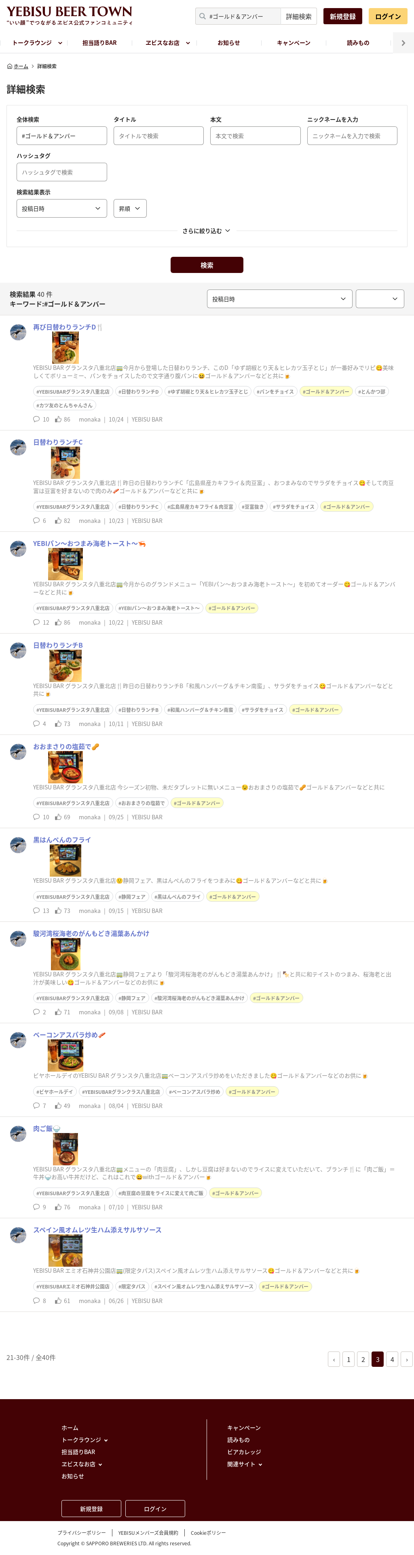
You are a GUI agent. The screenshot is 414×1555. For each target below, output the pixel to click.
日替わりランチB (139, 709)
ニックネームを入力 (332, 119)
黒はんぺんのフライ (179, 896)
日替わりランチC (139, 506)
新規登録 (343, 16)
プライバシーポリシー (81, 1532)
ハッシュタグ (34, 155)
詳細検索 (299, 16)
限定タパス (133, 1286)
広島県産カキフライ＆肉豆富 (201, 506)
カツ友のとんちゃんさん (66, 405)
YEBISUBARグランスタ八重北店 (74, 391)
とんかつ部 (373, 391)
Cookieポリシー (208, 1532)
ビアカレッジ (244, 1452)
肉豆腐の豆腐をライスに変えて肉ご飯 (162, 1193)
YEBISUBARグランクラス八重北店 (122, 1091)
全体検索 (28, 119)
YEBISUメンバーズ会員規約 (148, 1532)
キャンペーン (293, 42)
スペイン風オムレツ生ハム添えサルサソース (205, 1286)
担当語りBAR (99, 42)
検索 (207, 265)
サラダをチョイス (295, 506)
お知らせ (229, 42)
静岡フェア (133, 896)
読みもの (358, 42)
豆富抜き (254, 506)
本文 (216, 119)
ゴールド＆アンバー (327, 391)
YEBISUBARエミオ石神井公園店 (74, 1286)
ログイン (388, 16)
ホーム (17, 66)
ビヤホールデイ (56, 1091)
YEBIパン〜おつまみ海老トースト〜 (160, 608)
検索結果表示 (34, 192)
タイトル (125, 119)
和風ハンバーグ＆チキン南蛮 (201, 709)
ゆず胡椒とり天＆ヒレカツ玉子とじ (209, 391)
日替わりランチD (140, 391)
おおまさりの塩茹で (143, 803)
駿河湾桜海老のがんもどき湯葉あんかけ (201, 998)
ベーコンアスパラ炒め (196, 1091)
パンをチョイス (277, 391)
